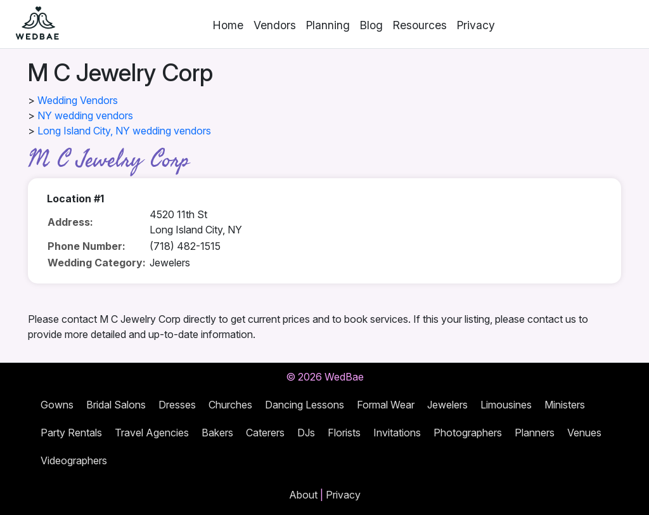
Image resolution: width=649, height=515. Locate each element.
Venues (584, 432)
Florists (344, 432)
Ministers (564, 404)
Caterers (265, 432)
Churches (230, 404)
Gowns (57, 404)
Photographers (468, 432)
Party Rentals (71, 432)
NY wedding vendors (85, 115)
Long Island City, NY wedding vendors (124, 130)
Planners (535, 432)
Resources (420, 25)
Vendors (275, 25)
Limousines (506, 404)
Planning (328, 25)
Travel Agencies (152, 432)
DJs (306, 432)
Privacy (476, 25)
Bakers (217, 432)
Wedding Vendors (77, 100)
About (303, 494)
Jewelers (447, 404)
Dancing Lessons (304, 404)
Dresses (177, 404)
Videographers (74, 460)
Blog (371, 25)
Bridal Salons (116, 404)
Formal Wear (385, 404)
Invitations (397, 432)
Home (228, 25)
